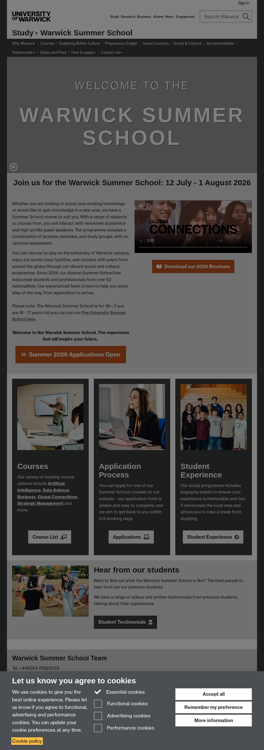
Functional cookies (121, 704)
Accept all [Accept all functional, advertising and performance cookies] (214, 694)
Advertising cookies (122, 716)
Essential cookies (119, 691)
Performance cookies (124, 728)
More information (213, 720)
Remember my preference (213, 707)
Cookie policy (27, 741)
